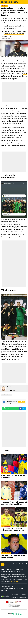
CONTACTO (19, 570)
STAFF (13, 570)
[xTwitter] (20, 564)
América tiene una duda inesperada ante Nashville (13, 476)
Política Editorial (18, 588)
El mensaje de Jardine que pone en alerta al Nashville (13, 556)
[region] (14, 92)
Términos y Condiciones (7, 586)
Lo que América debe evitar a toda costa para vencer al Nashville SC (12, 530)
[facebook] (13, 564)
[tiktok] (26, 564)
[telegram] (23, 564)
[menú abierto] (2, 2)
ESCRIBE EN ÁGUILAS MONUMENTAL (10, 571)
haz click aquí (14, 581)
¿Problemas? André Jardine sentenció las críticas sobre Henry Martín (14, 503)
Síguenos (21, 401)
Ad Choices (4, 590)
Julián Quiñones (6, 395)
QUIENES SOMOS (5, 570)
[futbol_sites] (5, 596)
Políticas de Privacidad (7, 588)
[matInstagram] (16, 564)
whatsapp (7, 408)
